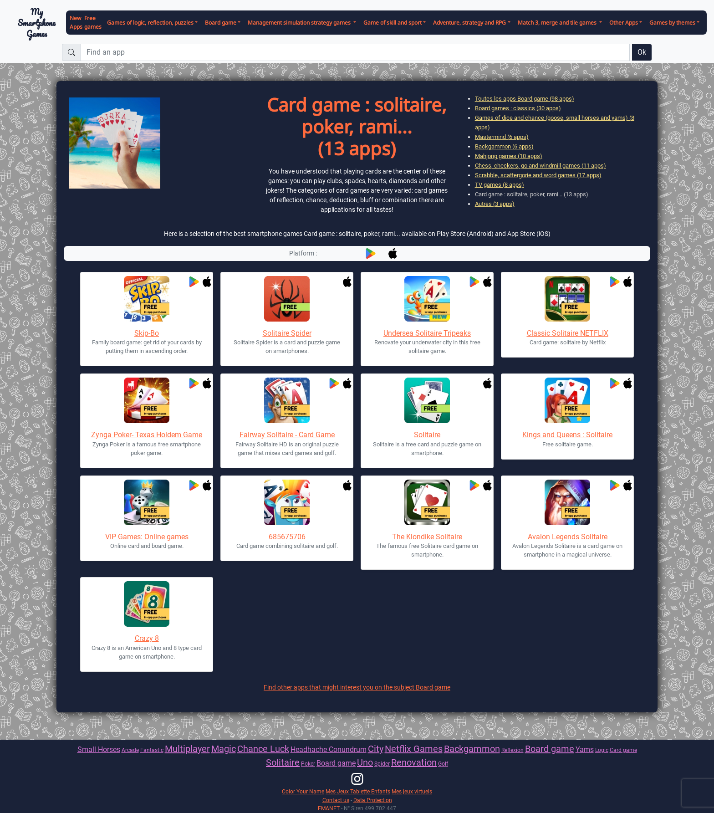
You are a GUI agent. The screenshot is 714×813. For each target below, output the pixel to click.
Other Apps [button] (623, 22)
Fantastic (151, 750)
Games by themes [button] (672, 22)
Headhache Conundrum (329, 749)
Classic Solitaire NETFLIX (567, 333)
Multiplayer (187, 748)
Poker (308, 763)
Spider (382, 763)
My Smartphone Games (37, 22)
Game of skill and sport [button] (392, 22)
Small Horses (98, 749)
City (375, 748)
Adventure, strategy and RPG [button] (469, 22)
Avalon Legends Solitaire (567, 536)
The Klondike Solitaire (427, 536)
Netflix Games (414, 748)
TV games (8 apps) (499, 184)
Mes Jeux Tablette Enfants (358, 791)
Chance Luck (263, 748)
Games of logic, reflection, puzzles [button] (150, 22)
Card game (623, 750)
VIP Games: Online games (147, 536)
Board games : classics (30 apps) (518, 108)
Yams (585, 749)
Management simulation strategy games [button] (300, 22)
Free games (93, 22)
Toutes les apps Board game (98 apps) (524, 98)
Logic (601, 750)
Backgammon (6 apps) (504, 146)
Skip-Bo (146, 333)
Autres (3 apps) (495, 203)
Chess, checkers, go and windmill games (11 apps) (540, 165)
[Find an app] (355, 52)
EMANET (329, 808)
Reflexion (512, 750)
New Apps (76, 22)
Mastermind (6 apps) (502, 136)
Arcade (130, 750)
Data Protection (372, 800)
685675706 (287, 536)
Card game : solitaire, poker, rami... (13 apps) (531, 194)
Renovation (414, 762)
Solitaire (427, 434)
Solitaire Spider (287, 333)
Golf (443, 763)
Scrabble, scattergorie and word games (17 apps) (538, 175)
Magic (223, 748)
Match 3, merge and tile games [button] (558, 22)
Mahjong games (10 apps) (508, 156)
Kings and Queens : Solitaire (567, 434)
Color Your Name (303, 791)
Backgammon (472, 748)
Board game (549, 748)
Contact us (335, 800)
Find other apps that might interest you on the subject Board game (357, 687)
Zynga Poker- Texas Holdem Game (146, 434)
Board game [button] (220, 22)
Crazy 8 (147, 638)
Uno (365, 762)
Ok (642, 52)
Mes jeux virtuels (412, 791)
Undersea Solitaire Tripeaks (427, 333)
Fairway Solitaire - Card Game (287, 434)
